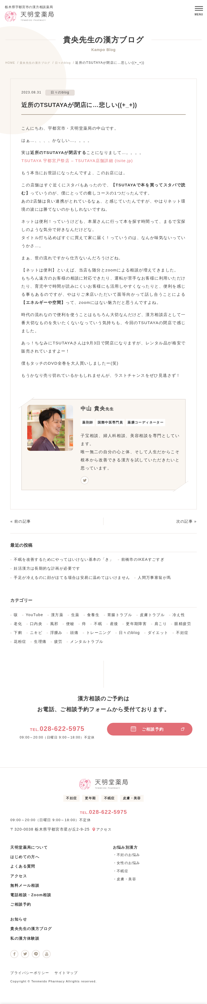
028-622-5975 (57, 731)
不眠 (98, 626)
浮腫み (56, 635)
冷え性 (178, 617)
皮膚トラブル (152, 617)
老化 (18, 626)
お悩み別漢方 (125, 850)
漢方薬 (57, 617)
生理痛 (40, 644)
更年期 (90, 800)
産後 (114, 626)
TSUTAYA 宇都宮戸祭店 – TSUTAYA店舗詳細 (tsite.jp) (77, 163)
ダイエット (158, 635)
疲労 (58, 644)
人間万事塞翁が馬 (154, 579)
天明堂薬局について (29, 850)
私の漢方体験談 (24, 940)
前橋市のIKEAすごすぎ (143, 562)
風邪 (54, 626)
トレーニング (98, 635)
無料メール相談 (24, 887)
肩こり (160, 626)
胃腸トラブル (119, 617)
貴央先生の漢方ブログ (39, 65)
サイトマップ (66, 975)
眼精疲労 (182, 626)
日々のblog (71, 65)
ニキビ (36, 635)
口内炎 (36, 626)
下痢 (18, 635)
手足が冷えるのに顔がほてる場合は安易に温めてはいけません (72, 579)
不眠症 (109, 800)
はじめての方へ (24, 859)
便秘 (70, 626)
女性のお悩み (128, 865)
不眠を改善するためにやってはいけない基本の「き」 (63, 562)
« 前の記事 (20, 524)
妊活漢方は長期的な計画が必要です (47, 571)
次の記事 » (186, 524)
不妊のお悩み (128, 857)
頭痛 (74, 635)
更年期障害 (136, 626)
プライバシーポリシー (29, 975)
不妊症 (182, 635)
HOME (11, 65)
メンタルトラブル (86, 644)
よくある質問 (22, 869)
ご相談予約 (157, 731)
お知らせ (18, 921)
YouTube (34, 617)
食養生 (93, 617)
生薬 (75, 617)
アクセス (104, 832)
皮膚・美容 (132, 800)
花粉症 (20, 644)
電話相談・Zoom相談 (30, 897)
